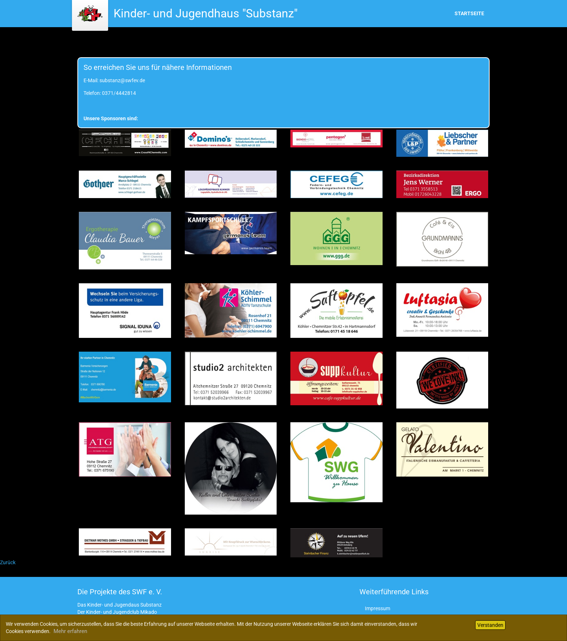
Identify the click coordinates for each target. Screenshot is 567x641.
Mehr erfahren (70, 631)
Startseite (469, 13)
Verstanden (490, 625)
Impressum (377, 608)
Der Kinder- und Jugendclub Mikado (117, 612)
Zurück (8, 562)
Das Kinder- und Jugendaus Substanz (119, 605)
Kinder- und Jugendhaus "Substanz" (206, 13)
